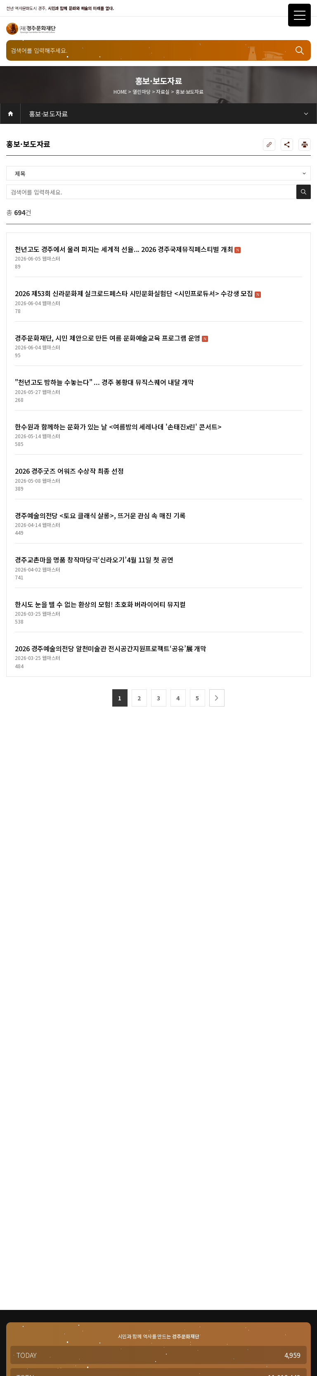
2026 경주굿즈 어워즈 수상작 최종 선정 (69, 471)
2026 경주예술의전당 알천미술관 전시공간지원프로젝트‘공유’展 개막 (110, 648)
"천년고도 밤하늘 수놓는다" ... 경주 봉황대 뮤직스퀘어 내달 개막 (104, 382)
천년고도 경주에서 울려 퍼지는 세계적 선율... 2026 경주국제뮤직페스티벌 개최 (128, 249)
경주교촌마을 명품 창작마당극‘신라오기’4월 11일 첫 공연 (94, 560)
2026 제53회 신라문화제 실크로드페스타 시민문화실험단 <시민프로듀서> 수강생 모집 (138, 293)
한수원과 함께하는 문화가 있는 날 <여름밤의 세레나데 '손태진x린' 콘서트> (118, 427)
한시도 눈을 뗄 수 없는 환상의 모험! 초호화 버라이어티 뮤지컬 (100, 604)
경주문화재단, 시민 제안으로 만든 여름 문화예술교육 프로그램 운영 (111, 338)
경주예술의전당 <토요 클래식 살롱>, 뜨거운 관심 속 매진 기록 (100, 515)
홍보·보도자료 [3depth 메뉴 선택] (48, 114)
